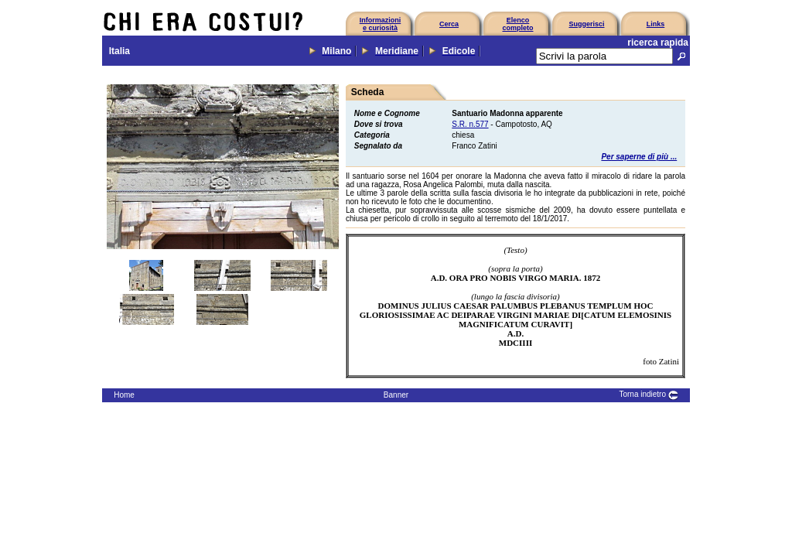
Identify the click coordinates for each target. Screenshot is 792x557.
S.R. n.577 (470, 124)
